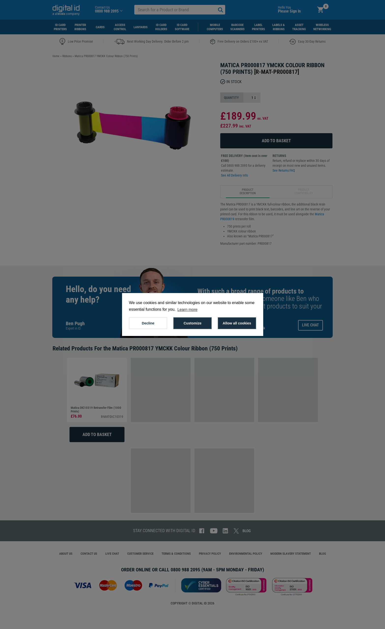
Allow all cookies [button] (237, 323)
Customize (193, 323)
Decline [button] (148, 323)
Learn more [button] (187, 310)
